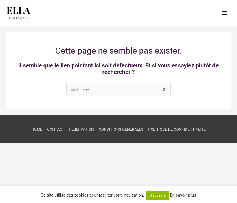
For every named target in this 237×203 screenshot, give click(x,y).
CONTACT (55, 129)
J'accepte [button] (157, 195)
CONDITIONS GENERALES (121, 129)
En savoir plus (183, 195)
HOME (36, 129)
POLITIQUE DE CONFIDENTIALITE (177, 129)
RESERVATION (81, 129)
